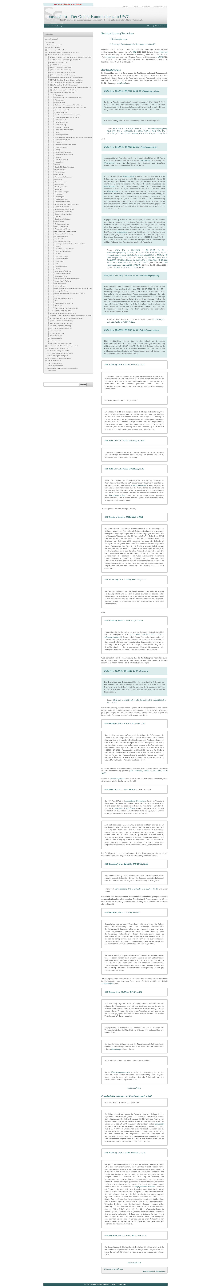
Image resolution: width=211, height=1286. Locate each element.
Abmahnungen (107, 984)
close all (55, 39)
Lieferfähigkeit (59, 197)
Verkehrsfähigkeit (60, 286)
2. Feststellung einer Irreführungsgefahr (65, 85)
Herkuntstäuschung (61, 159)
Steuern (57, 254)
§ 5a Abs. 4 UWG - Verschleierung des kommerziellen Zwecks (70, 316)
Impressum (145, 6)
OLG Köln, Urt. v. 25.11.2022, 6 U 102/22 (130, 262)
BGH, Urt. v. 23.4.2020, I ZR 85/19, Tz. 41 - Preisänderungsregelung (140, 129)
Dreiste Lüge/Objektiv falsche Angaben (68, 115)
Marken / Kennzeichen (62, 202)
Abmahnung (116, 1049)
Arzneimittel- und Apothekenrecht (61, 328)
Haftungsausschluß (160, 6)
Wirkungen (58, 306)
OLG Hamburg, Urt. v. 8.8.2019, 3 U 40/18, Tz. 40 (147, 255)
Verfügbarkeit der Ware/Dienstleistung (67, 278)
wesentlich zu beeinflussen (125, 808)
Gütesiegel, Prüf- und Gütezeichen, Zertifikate (70, 244)
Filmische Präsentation (62, 127)
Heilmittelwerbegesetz (57, 333)
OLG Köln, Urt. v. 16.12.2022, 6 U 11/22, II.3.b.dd (124, 441)
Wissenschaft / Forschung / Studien (66, 308)
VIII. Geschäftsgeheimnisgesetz (57, 356)
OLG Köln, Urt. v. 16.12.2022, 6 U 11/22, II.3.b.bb (128, 131)
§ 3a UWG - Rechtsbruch (58, 65)
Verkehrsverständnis (138, 485)
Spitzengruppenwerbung (63, 251)
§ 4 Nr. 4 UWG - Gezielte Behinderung (62, 75)
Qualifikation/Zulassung (62, 219)
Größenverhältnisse (61, 147)
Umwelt (57, 268)
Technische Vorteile (61, 256)
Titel (56, 263)
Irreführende (110, 57)
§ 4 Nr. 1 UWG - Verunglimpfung (60, 67)
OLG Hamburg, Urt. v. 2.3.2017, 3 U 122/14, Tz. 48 (136, 889)
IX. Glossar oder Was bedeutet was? (59, 358)
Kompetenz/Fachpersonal (63, 177)
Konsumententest (60, 182)
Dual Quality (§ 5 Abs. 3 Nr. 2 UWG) (67, 117)
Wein (56, 301)
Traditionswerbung (61, 266)
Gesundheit (58, 142)
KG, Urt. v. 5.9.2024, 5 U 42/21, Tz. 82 (129, 267)
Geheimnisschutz (55, 331)
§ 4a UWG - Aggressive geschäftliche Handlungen (66, 77)
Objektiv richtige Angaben (63, 214)
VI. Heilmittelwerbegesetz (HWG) (58, 351)
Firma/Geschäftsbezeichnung (64, 130)
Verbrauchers (122, 232)
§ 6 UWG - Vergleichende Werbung (61, 321)
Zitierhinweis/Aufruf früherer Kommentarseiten (62, 368)
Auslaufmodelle (60, 102)
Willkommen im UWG (54, 45)
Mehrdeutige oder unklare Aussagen (67, 204)
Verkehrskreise (128, 176)
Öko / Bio (58, 216)
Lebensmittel (59, 194)
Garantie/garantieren (62, 135)
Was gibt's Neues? (53, 47)
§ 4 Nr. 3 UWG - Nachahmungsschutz (62, 72)
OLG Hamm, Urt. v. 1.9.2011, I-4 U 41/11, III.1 (123, 992)
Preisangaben (59, 221)
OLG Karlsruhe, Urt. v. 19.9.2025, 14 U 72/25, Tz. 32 (126, 1235)
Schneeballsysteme (61, 236)
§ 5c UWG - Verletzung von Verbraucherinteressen (66, 318)
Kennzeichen (59, 174)
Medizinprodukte (55, 341)
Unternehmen (112, 191)
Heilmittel (58, 157)
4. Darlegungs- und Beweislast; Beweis (65, 90)
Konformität (58, 179)
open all (48, 39)
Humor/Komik (59, 162)
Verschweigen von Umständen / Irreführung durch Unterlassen (75, 288)
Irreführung (163, 52)
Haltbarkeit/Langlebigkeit (63, 152)
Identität (57, 164)
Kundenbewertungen (62, 192)
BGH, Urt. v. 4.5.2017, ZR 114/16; (126, 700)
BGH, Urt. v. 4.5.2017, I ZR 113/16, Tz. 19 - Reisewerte (126, 671)
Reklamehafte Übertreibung (155, 26)
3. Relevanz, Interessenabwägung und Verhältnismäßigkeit (71, 87)
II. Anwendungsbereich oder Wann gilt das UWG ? (64, 52)
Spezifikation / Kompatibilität (64, 249)
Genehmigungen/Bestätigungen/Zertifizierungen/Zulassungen (75, 137)
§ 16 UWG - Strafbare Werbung (60, 326)
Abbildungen (59, 95)
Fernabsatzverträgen (117, 495)
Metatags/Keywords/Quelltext (64, 209)
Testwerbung (59, 261)
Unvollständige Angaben (63, 273)
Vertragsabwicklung (61, 291)
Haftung (57, 149)
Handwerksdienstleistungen (64, 154)
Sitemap (125, 6)
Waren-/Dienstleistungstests (64, 298)
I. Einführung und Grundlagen (57, 50)
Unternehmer (109, 186)
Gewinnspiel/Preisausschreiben (65, 145)
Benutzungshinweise (54, 361)
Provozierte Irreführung (55, 26)
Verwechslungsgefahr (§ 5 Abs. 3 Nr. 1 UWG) (70, 293)
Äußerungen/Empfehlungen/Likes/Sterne (68, 105)
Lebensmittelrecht (56, 338)
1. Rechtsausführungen (118, 39)
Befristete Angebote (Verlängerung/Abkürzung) (70, 107)
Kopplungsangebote (61, 187)
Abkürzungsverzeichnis (55, 366)
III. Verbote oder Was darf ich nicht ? (59, 55)
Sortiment (58, 246)
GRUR (160, 57)
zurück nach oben (134, 1088)
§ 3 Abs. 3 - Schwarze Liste (59, 62)
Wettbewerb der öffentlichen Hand (61, 343)
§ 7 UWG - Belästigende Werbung (61, 323)
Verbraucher (145, 160)
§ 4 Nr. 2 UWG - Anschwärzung (60, 70)
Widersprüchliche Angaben (64, 303)
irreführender (159, 1124)
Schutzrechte (59, 239)
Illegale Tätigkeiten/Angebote (64, 167)
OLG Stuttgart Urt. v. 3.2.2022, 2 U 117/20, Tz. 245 (129, 257)
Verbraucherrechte (61, 276)
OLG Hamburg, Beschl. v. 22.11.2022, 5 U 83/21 (124, 517)
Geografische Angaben (62, 140)
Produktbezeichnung (61, 226)
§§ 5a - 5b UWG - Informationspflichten (63, 313)
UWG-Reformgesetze (54, 363)
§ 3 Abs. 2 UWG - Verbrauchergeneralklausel (65, 60)
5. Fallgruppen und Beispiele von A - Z (65, 92)
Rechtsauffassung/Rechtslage (65, 231)
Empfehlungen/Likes (61, 122)
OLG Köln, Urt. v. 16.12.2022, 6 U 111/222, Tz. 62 (124, 469)
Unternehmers (109, 163)
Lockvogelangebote (61, 199)
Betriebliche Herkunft (62, 110)
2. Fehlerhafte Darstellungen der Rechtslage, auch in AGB (132, 44)
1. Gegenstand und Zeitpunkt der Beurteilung (67, 82)
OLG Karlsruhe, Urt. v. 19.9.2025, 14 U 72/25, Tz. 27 (147, 134)
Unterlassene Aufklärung (63, 271)
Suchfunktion (51, 371)
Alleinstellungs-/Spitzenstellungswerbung (68, 97)
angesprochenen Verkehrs (145, 1187)
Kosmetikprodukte (56, 336)
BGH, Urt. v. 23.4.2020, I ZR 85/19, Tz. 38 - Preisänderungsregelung (131, 276)
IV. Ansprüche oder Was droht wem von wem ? (62, 346)
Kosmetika (58, 189)
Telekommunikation (61, 259)
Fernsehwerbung (60, 125)
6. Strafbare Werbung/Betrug (61, 311)
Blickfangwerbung (61, 112)
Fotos (57, 132)
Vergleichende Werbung (63, 281)
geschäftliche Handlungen (135, 801)
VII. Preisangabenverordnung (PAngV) (60, 353)
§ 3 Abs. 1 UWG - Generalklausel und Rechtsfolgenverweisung (70, 57)
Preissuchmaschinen (62, 224)
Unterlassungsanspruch (120, 1072)
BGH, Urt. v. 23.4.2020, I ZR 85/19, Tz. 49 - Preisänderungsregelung (131, 330)
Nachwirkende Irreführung (63, 211)
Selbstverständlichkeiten (63, 241)
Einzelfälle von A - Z (61, 120)
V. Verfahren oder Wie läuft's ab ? (58, 348)
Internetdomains (60, 169)
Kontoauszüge (59, 184)
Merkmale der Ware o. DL (63, 206)
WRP (134, 52)
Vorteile (57, 296)
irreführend (121, 83)
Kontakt (135, 6)
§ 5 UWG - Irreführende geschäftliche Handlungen (66, 80)
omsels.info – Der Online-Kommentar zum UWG (89, 16)
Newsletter (50, 42)
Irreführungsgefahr (117, 778)
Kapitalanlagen (60, 172)
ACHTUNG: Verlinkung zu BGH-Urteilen (68, 4)
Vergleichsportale (60, 283)
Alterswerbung (59, 100)
